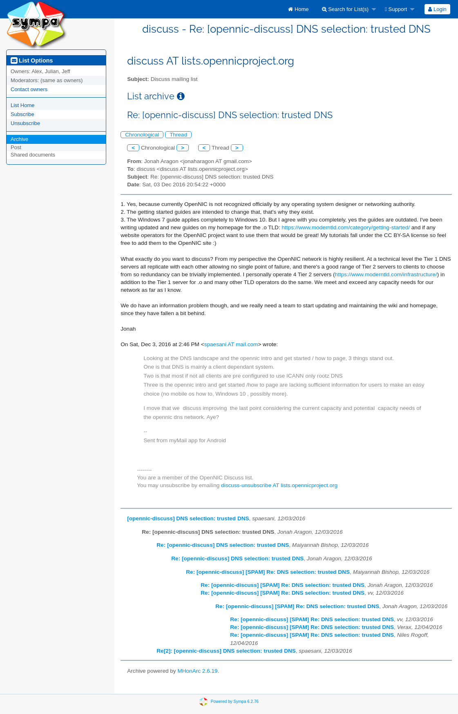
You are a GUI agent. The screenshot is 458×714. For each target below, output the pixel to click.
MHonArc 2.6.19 (197, 671)
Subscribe (22, 114)
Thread (178, 135)
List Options (32, 60)
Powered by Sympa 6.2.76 (235, 701)
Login (437, 9)
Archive (19, 139)
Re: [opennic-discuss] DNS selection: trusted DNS (222, 545)
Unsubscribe (25, 123)
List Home (23, 105)
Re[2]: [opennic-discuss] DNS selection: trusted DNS (226, 651)
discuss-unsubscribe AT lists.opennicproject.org (279, 485)
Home (298, 9)
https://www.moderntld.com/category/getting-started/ (346, 227)
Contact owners (29, 89)
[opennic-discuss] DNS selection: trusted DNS (188, 518)
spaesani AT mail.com (231, 344)
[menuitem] (298, 9)
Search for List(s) (345, 9)
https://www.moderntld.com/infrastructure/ (386, 274)
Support (396, 9)
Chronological (142, 135)
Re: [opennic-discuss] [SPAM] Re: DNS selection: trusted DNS (268, 572)
